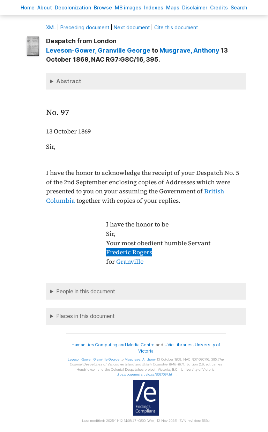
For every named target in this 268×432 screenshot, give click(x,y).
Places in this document (85, 316)
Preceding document (84, 27)
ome (28, 7)
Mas (172, 7)
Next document (132, 27)
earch (239, 7)
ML (51, 27)
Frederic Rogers (129, 252)
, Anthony (189, 50)
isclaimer (194, 7)
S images (128, 7)
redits (219, 7)
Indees (153, 7)
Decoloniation (73, 7)
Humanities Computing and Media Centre (113, 344)
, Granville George (98, 50)
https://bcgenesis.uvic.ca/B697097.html (145, 374)
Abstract (68, 81)
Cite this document (176, 27)
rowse (103, 7)
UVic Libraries (178, 344)
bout (44, 7)
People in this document (85, 291)
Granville (129, 261)
